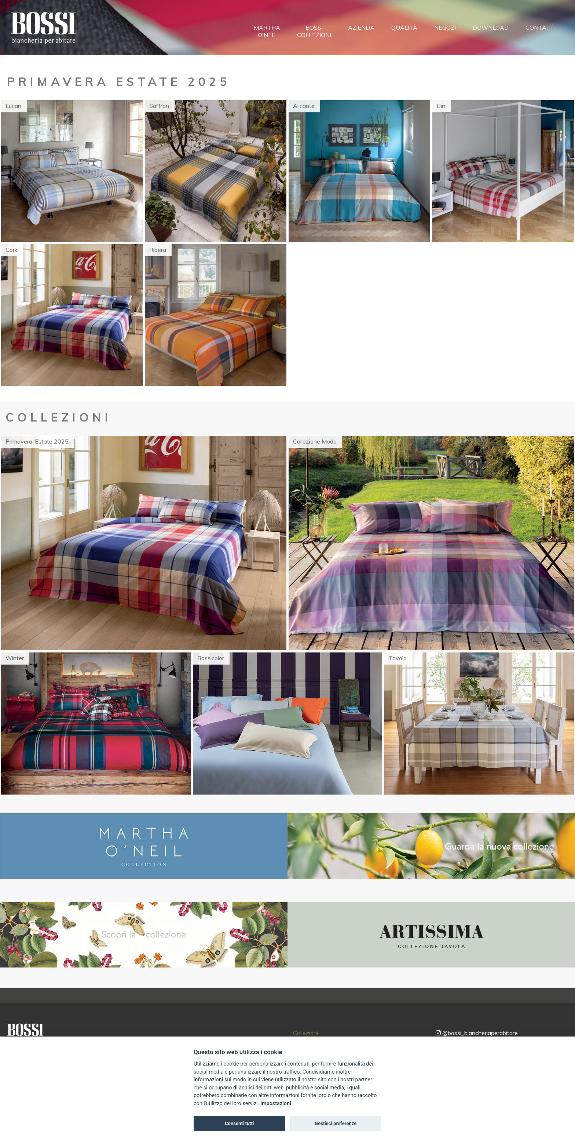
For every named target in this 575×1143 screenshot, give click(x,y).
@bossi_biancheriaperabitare (477, 1033)
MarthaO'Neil (267, 31)
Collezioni (305, 1033)
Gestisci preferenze (335, 1123)
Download (491, 27)
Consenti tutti (239, 1123)
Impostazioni (275, 1103)
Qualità (404, 27)
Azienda (361, 27)
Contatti (540, 27)
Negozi (445, 27)
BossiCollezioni (314, 31)
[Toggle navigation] (89, 30)
